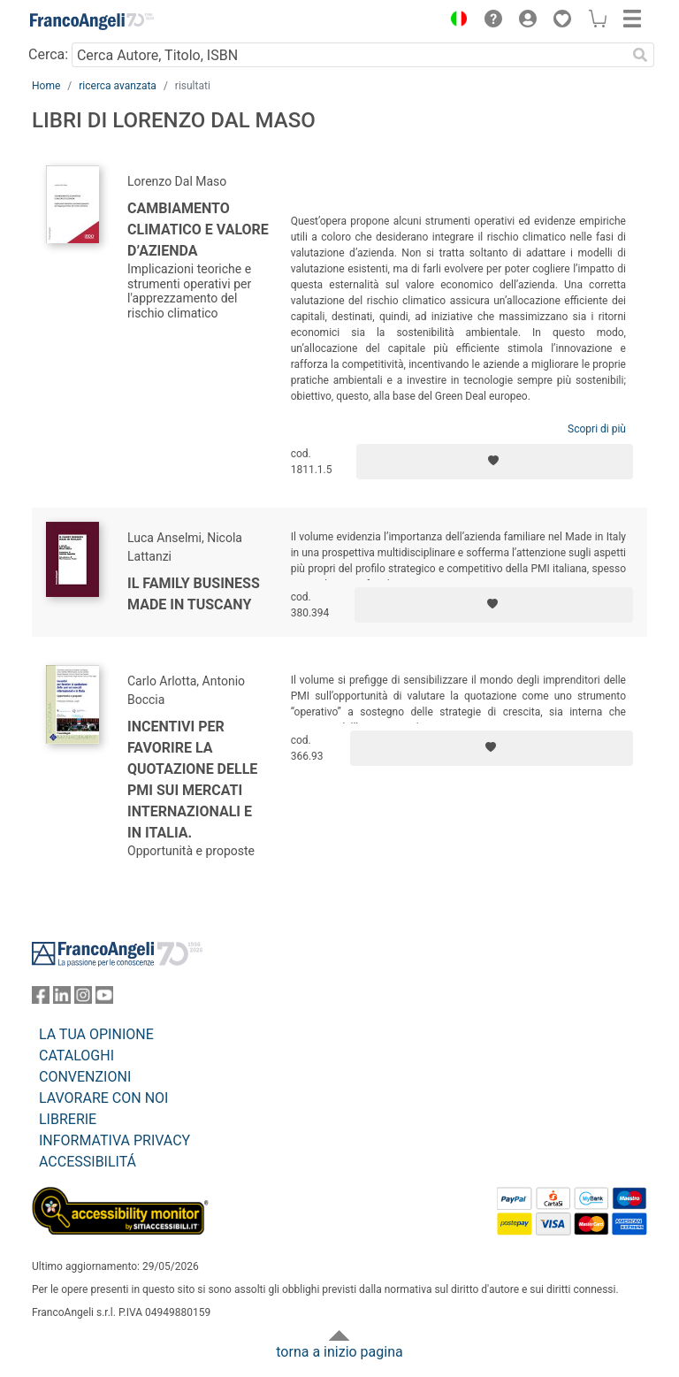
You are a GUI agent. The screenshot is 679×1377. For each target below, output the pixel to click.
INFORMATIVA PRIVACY (114, 1140)
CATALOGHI (76, 1055)
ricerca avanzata (117, 86)
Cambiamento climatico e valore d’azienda (198, 229)
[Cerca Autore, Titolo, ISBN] (349, 54)
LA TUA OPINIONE (96, 1034)
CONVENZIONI (85, 1076)
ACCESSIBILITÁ (87, 1161)
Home (46, 86)
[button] (454, 21)
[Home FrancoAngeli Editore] (92, 21)
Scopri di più (597, 429)
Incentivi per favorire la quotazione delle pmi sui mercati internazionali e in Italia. (192, 779)
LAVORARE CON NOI (103, 1098)
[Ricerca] (640, 54)
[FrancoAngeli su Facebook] (41, 999)
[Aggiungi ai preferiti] (494, 461)
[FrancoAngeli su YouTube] (104, 999)
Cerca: (48, 54)
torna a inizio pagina (339, 1351)
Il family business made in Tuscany (193, 594)
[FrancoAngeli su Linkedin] (62, 999)
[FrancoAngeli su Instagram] (83, 999)
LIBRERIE (67, 1119)
